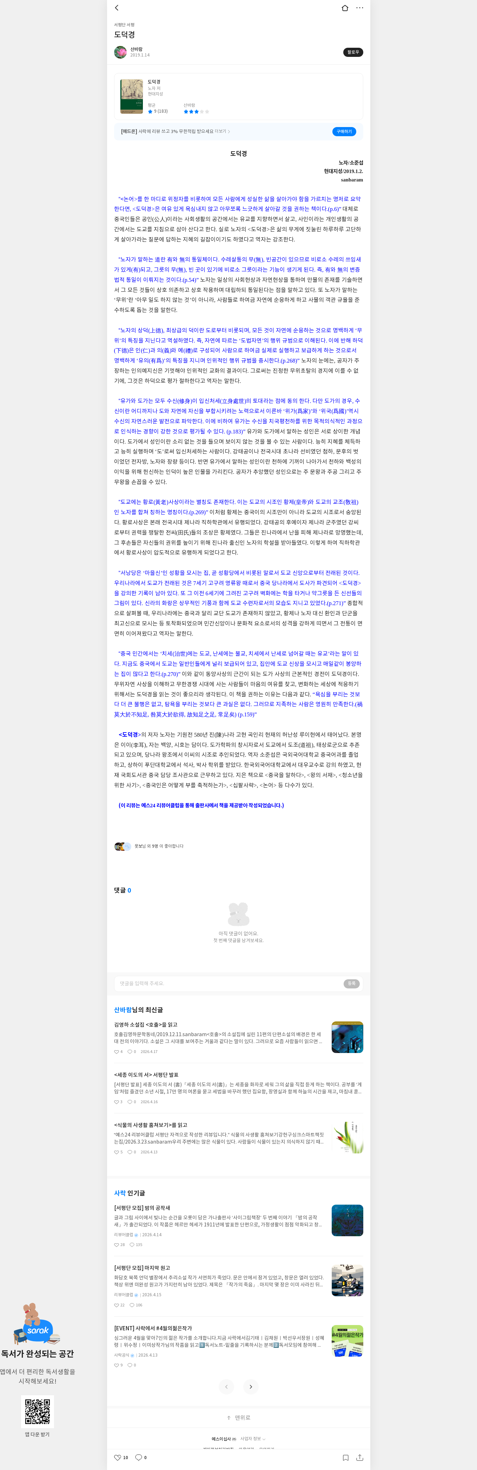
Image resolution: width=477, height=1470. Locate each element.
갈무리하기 (345, 1457)
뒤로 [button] (117, 7)
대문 (345, 7)
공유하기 (359, 1457)
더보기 (359, 7)
